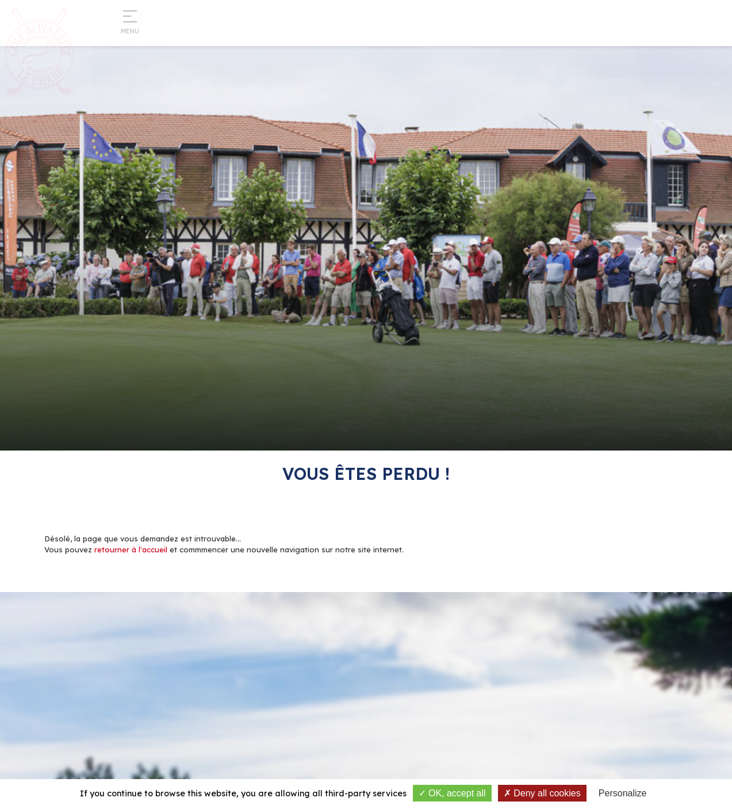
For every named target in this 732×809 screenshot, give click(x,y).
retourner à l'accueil (130, 549)
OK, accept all (452, 793)
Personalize (623, 793)
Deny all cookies (542, 793)
